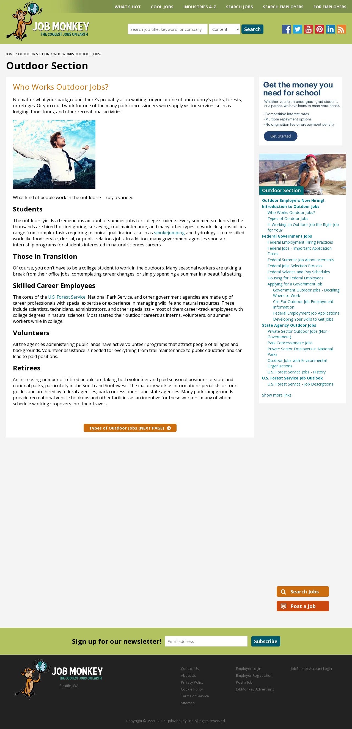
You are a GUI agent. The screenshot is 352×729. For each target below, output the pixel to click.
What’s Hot (128, 6)
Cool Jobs (162, 6)
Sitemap (188, 702)
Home (9, 54)
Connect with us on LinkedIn (330, 29)
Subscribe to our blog (341, 29)
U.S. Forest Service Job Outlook (292, 378)
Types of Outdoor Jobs (288, 218)
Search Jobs (239, 6)
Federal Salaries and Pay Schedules (299, 271)
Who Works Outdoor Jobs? (291, 212)
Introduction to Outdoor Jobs (291, 206)
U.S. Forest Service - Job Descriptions (300, 384)
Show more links (277, 395)
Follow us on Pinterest (319, 29)
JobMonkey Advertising (255, 689)
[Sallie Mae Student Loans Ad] (302, 111)
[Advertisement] (192, 156)
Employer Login (248, 668)
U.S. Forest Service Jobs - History (297, 372)
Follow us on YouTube (308, 29)
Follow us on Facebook (286, 29)
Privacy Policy (192, 682)
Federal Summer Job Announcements (301, 259)
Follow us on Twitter (297, 29)
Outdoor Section (34, 54)
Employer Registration (254, 675)
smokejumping (169, 233)
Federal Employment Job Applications (306, 313)
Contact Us (190, 668)
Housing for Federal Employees (295, 277)
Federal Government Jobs (287, 236)
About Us (188, 675)
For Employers (330, 6)
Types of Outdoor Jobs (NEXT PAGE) (126, 428)
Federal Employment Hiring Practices (300, 242)
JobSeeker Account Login (311, 668)
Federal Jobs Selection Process (295, 265)
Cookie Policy (192, 689)
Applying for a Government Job (295, 284)
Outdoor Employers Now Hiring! (293, 200)
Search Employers (283, 6)
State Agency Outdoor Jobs (289, 325)
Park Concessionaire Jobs (290, 342)
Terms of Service (195, 696)
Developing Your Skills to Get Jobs (303, 319)
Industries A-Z (199, 6)
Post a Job (303, 606)
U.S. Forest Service (67, 297)
